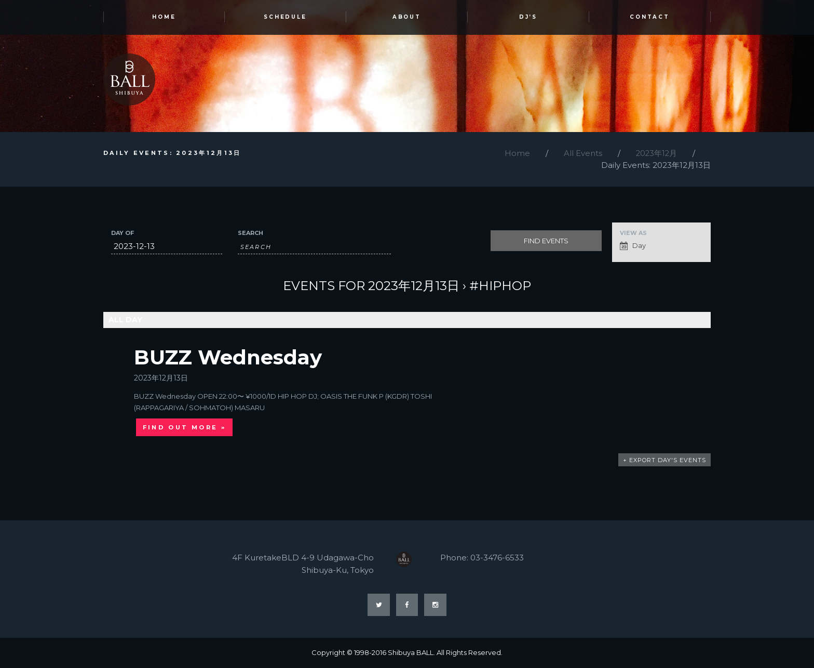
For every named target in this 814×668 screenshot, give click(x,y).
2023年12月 (655, 154)
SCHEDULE (285, 17)
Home (515, 154)
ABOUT (407, 17)
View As (633, 234)
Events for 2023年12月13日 (371, 286)
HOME (164, 17)
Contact (650, 17)
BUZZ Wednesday (228, 357)
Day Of (122, 234)
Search (250, 234)
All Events (581, 154)
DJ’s (528, 17)
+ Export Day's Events (664, 460)
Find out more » (184, 427)
